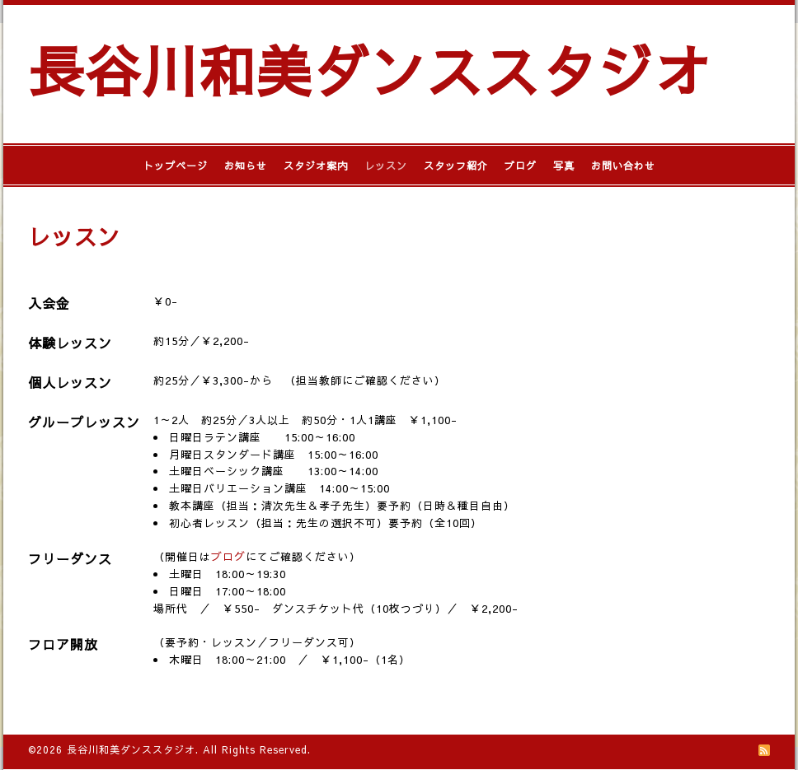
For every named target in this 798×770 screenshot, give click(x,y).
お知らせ (245, 165)
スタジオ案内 (316, 165)
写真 (564, 165)
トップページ (175, 165)
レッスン (385, 165)
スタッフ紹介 (456, 165)
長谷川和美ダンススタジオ (369, 69)
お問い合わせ (623, 165)
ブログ (521, 165)
